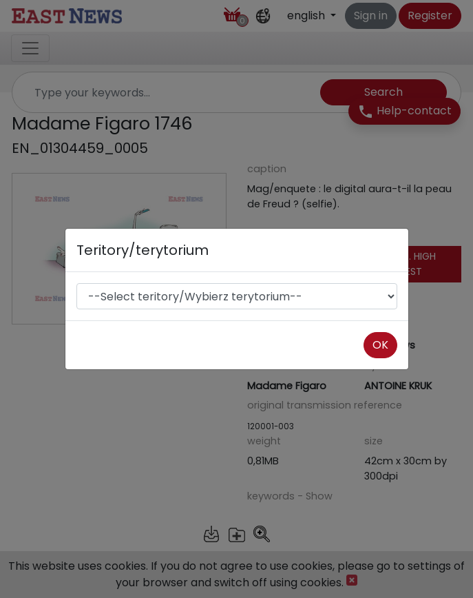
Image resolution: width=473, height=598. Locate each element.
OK (380, 345)
